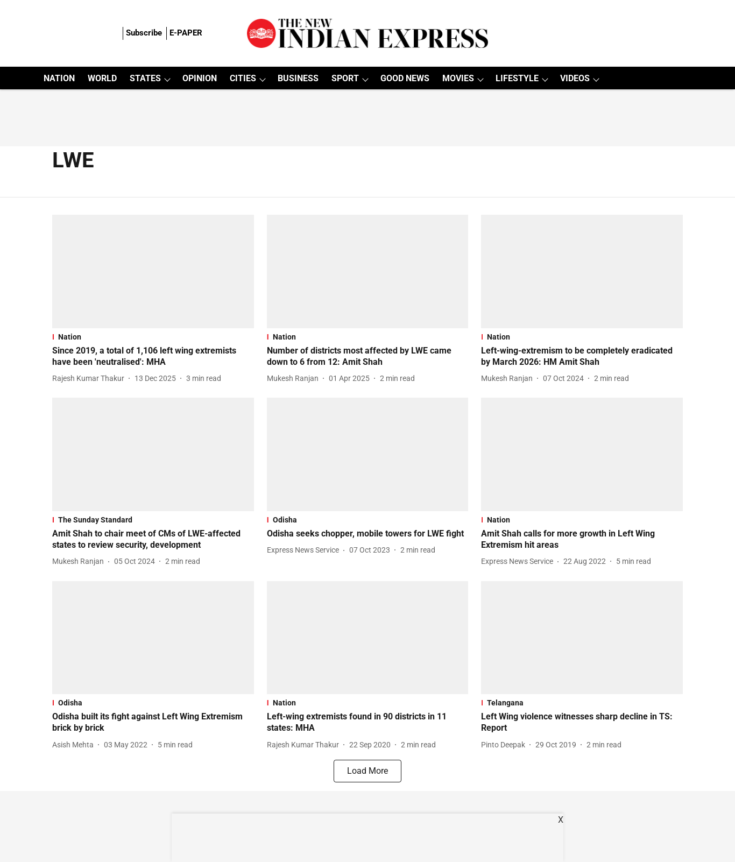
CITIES (243, 78)
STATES (145, 78)
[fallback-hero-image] (153, 271)
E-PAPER (185, 33)
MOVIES (458, 78)
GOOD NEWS (404, 78)
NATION (59, 78)
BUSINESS (298, 78)
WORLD (102, 78)
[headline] (153, 356)
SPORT (345, 78)
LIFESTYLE (517, 78)
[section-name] (153, 337)
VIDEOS (575, 78)
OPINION (199, 78)
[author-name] (90, 378)
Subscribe (144, 33)
